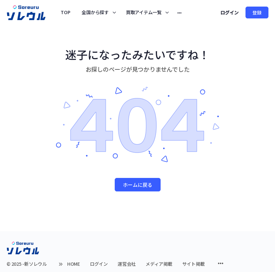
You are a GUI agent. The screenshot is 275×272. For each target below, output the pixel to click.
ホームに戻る (137, 184)
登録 (257, 12)
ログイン (229, 12)
